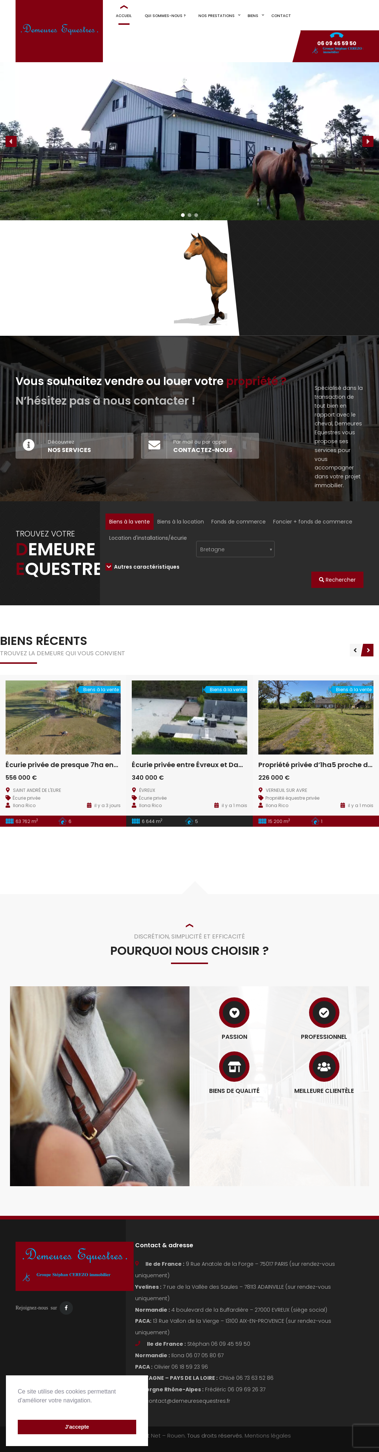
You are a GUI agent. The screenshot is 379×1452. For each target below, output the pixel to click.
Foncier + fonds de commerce (312, 521)
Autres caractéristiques (142, 567)
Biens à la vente (129, 521)
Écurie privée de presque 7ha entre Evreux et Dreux (91, 764)
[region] (189, 141)
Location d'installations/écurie (148, 538)
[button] (19, 1410)
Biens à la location (180, 521)
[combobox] (235, 549)
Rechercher (337, 579)
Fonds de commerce (238, 521)
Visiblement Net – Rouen (151, 1435)
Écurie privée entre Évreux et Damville (195, 764)
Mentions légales (268, 1435)
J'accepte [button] (77, 1427)
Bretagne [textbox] (212, 549)
